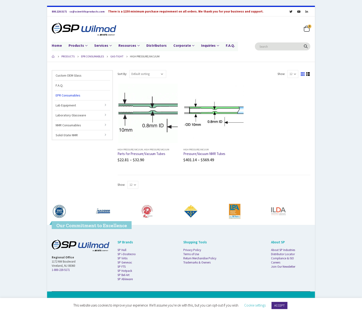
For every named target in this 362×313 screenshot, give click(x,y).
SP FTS (122, 267)
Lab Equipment (66, 105)
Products (76, 45)
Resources (127, 45)
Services (101, 45)
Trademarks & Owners (197, 262)
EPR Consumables (68, 95)
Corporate (182, 45)
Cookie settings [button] (255, 305)
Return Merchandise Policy (199, 258)
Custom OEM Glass (68, 75)
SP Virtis (122, 258)
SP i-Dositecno (127, 254)
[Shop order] (147, 74)
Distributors (156, 45)
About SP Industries (283, 250)
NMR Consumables (68, 125)
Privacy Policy (192, 250)
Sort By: (122, 74)
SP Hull (122, 250)
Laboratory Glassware (71, 115)
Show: (281, 74)
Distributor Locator (283, 254)
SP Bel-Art (124, 275)
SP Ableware (125, 279)
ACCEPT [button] (279, 305)
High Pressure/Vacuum (130, 149)
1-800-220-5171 (61, 270)
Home (57, 45)
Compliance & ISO (282, 258)
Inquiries (208, 45)
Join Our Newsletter (283, 267)
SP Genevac (125, 262)
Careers (275, 262)
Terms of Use (191, 254)
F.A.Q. (230, 45)
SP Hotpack (125, 271)
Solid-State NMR (67, 135)
